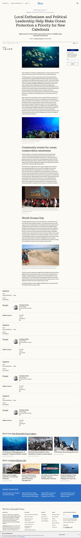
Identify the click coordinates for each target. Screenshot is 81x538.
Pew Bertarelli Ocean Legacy (24, 434)
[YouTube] (71, 527)
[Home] (13, 509)
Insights (43, 512)
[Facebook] (64, 527)
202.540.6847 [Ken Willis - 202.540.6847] (22, 318)
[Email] (72, 60)
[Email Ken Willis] (19, 320)
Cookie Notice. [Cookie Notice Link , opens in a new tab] (22, 536)
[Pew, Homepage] (40, 3)
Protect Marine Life (18, 460)
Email (68, 58)
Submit (72, 63)
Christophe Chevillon (24, 304)
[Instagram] (66, 527)
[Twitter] (69, 527)
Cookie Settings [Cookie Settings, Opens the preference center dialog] (62, 534)
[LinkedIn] (68, 527)
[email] (19, 309)
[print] (11, 49)
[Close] (79, 534)
